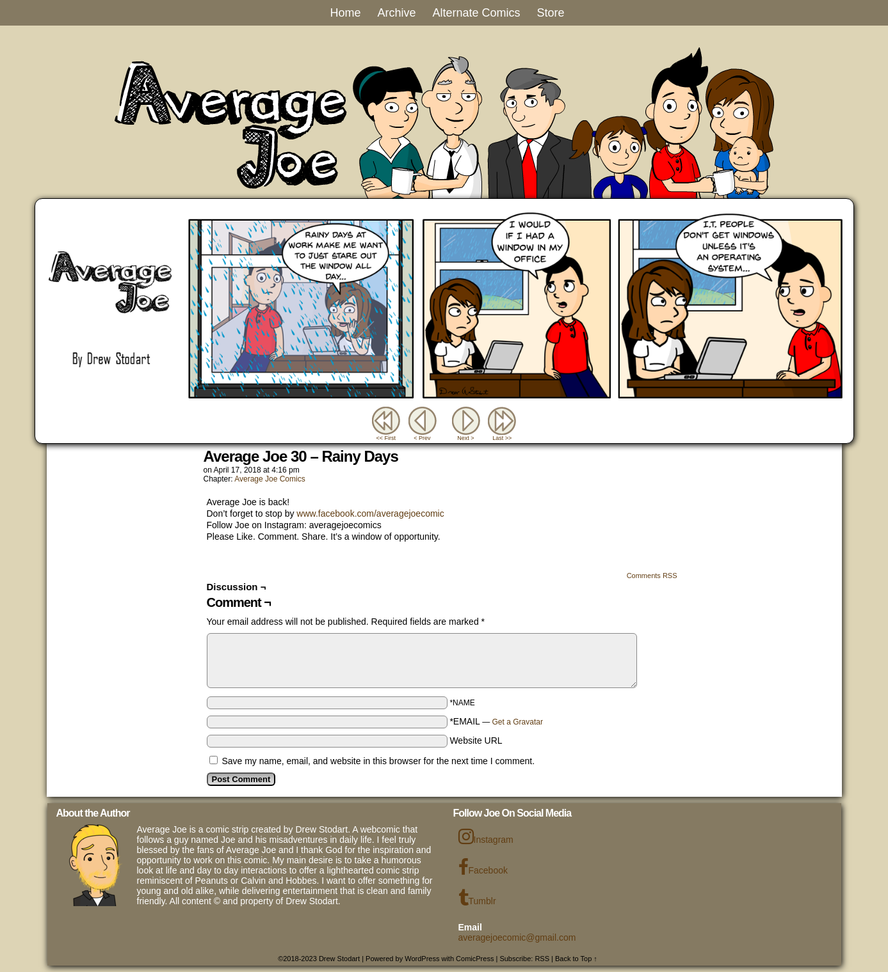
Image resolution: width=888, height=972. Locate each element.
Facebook (483, 867)
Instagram (485, 836)
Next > (465, 438)
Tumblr (477, 898)
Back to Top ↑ (576, 958)
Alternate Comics (476, 12)
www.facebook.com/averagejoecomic (370, 513)
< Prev (422, 438)
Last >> (502, 438)
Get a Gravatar (517, 721)
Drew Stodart (339, 958)
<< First (386, 438)
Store (551, 12)
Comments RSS (652, 575)
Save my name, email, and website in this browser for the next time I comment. (378, 761)
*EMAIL (496, 721)
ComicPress (475, 958)
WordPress (422, 958)
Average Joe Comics (269, 478)
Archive (396, 12)
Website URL (475, 740)
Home (345, 12)
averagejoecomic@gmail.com (517, 937)
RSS (542, 958)
